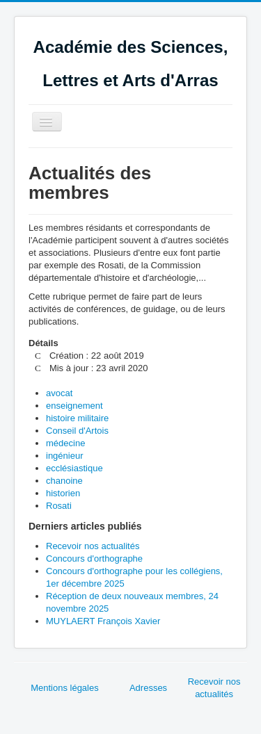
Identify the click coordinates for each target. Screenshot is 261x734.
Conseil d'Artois (77, 430)
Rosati (59, 505)
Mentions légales (65, 688)
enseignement (74, 405)
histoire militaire (77, 418)
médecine (65, 443)
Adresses (148, 688)
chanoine (64, 480)
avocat (59, 393)
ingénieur (65, 455)
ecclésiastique (74, 468)
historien (63, 493)
